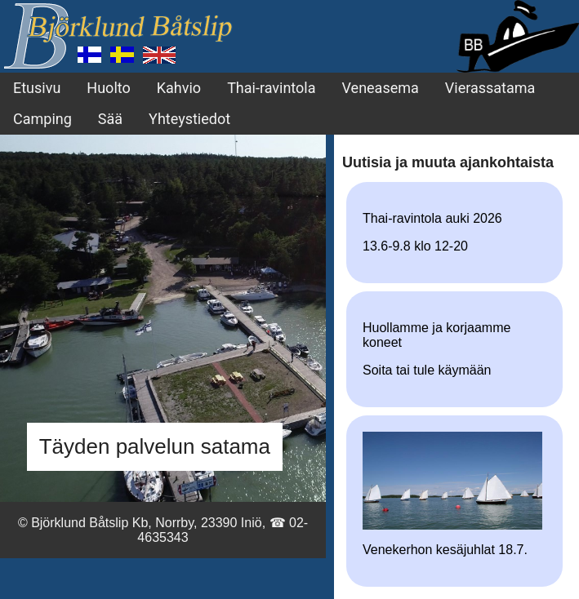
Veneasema (380, 87)
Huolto (108, 87)
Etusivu (36, 87)
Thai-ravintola (271, 87)
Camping (42, 118)
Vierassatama (490, 87)
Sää (110, 118)
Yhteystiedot (189, 118)
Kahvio (179, 87)
